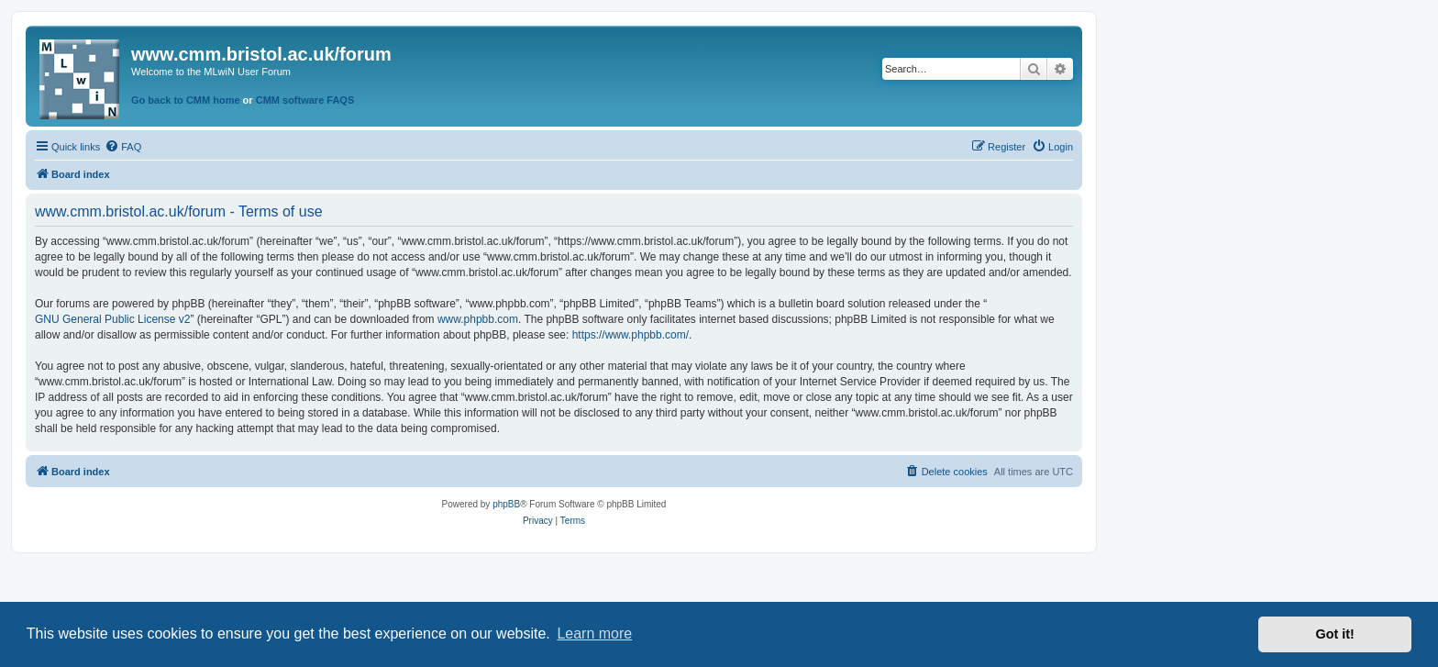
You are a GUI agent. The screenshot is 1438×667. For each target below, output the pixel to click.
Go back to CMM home (185, 100)
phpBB (506, 504)
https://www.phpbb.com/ (630, 334)
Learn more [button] (594, 633)
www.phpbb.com (477, 319)
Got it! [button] (1335, 634)
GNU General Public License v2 (112, 319)
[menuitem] (123, 147)
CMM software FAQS (305, 100)
